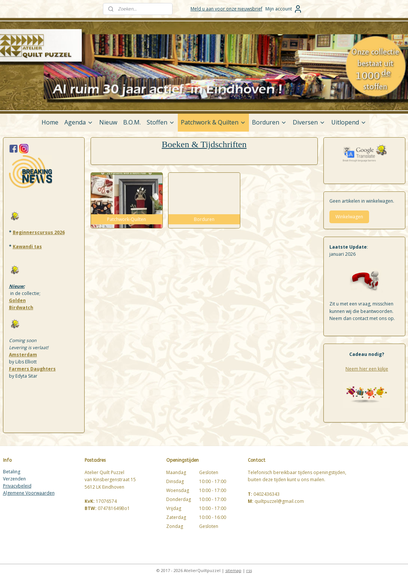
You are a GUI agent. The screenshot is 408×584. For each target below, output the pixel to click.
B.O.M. (132, 122)
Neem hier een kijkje (366, 369)
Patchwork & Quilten (213, 122)
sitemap (233, 570)
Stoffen (161, 122)
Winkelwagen (349, 216)
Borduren (269, 122)
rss (249, 570)
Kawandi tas (27, 246)
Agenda (78, 122)
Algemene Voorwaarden (29, 493)
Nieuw (108, 122)
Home (50, 122)
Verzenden (14, 479)
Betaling (11, 471)
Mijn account (283, 8)
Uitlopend (348, 122)
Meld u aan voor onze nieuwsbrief (226, 9)
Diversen (309, 122)
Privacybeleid (17, 486)
